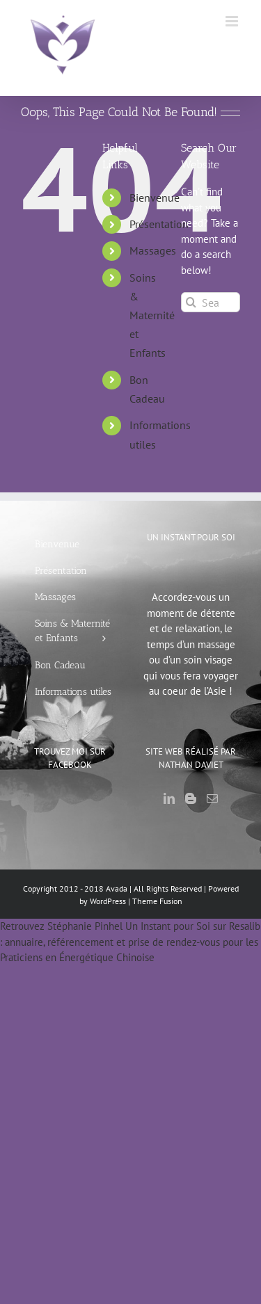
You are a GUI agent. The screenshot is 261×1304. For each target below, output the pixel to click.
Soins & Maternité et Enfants (152, 315)
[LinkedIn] (169, 798)
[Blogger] (190, 798)
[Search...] (210, 302)
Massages (152, 250)
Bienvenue (154, 197)
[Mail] (212, 798)
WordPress (108, 901)
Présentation (159, 224)
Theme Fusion (157, 901)
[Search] (191, 302)
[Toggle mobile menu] (233, 21)
